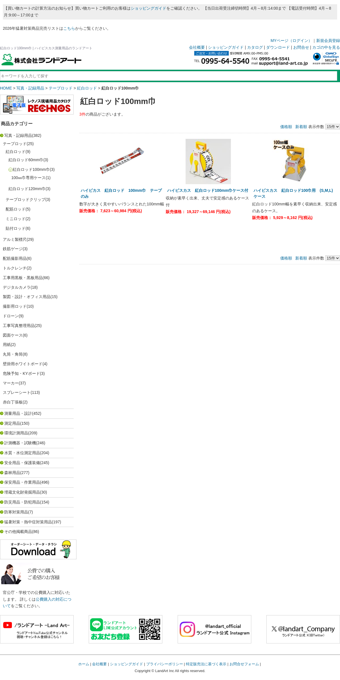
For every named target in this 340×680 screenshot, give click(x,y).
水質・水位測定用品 (22, 452)
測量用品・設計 (18, 413)
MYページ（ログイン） (291, 40)
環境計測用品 (16, 433)
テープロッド (61, 88)
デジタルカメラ (17, 287)
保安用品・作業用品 (22, 482)
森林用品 (12, 472)
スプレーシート (17, 392)
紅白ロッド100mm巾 (31, 169)
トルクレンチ (15, 268)
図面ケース (13, 335)
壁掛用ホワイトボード (22, 364)
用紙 (7, 344)
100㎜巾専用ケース (28, 177)
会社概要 (197, 47)
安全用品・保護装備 (22, 462)
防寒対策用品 (16, 512)
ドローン (11, 316)
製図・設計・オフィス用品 (26, 296)
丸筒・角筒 (13, 354)
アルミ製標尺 (15, 239)
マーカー (11, 383)
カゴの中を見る (326, 47)
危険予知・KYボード (21, 373)
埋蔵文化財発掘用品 (22, 492)
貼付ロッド (16, 228)
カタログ (255, 47)
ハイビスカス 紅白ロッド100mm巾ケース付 (207, 190)
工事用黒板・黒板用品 (22, 277)
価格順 (286, 126)
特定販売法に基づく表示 (206, 664)
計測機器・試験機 (20, 443)
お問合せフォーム (244, 664)
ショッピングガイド (148, 8)
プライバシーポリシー (164, 664)
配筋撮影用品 (15, 258)
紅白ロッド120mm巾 (27, 188)
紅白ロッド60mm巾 (25, 160)
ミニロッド (16, 218)
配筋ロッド (16, 209)
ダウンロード (278, 47)
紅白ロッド (87, 88)
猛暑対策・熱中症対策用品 (28, 522)
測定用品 (12, 423)
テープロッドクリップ (25, 199)
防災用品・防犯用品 (22, 502)
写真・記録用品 (30, 88)
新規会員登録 (328, 40)
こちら (69, 28)
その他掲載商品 (18, 531)
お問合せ (301, 47)
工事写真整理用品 (19, 325)
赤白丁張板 (13, 402)
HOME (6, 88)
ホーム (83, 664)
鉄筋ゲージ (13, 248)
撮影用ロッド (15, 306)
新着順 (301, 126)
